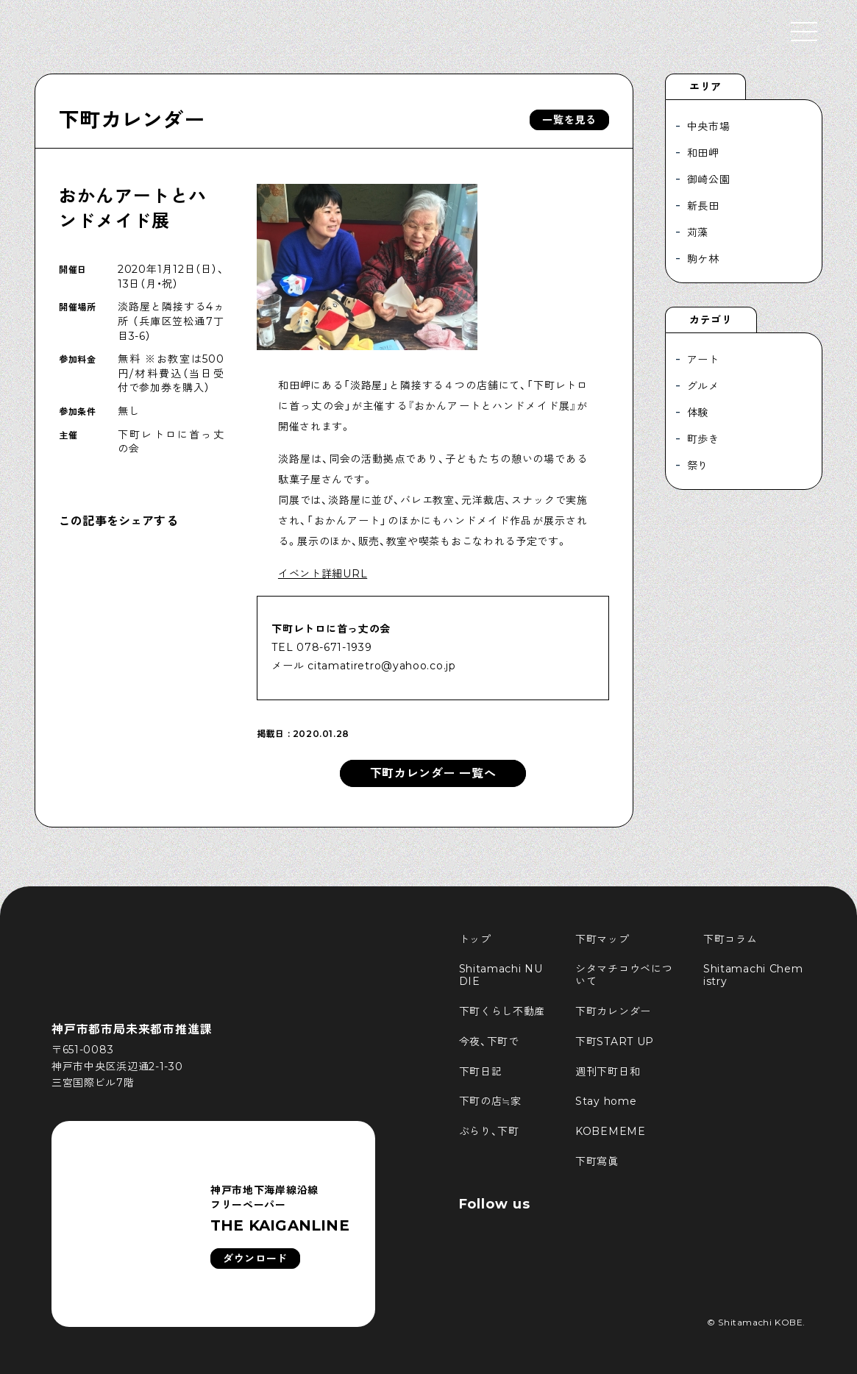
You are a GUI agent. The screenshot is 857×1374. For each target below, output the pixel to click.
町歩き (703, 439)
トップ (475, 939)
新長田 (703, 206)
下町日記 (480, 1071)
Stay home (605, 1101)
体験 (697, 412)
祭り (697, 465)
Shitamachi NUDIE (501, 975)
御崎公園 (708, 179)
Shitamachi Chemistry (753, 975)
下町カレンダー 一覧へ (433, 773)
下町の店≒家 (490, 1101)
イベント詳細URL (322, 573)
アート (703, 359)
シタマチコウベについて (623, 975)
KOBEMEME (610, 1131)
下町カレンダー (132, 119)
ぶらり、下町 (489, 1131)
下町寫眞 (597, 1161)
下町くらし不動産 (502, 1011)
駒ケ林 (703, 259)
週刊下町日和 (607, 1071)
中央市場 (708, 126)
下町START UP (614, 1041)
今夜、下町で (489, 1041)
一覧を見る (569, 120)
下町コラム (730, 939)
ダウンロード (255, 1258)
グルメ (703, 386)
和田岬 (703, 153)
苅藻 (697, 232)
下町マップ (602, 939)
